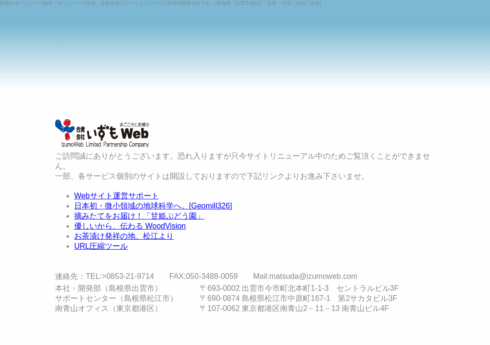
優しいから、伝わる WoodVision (130, 226)
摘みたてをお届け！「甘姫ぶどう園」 (139, 216)
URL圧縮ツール (101, 246)
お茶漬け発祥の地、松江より (124, 236)
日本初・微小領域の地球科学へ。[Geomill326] (153, 206)
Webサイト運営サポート (116, 196)
